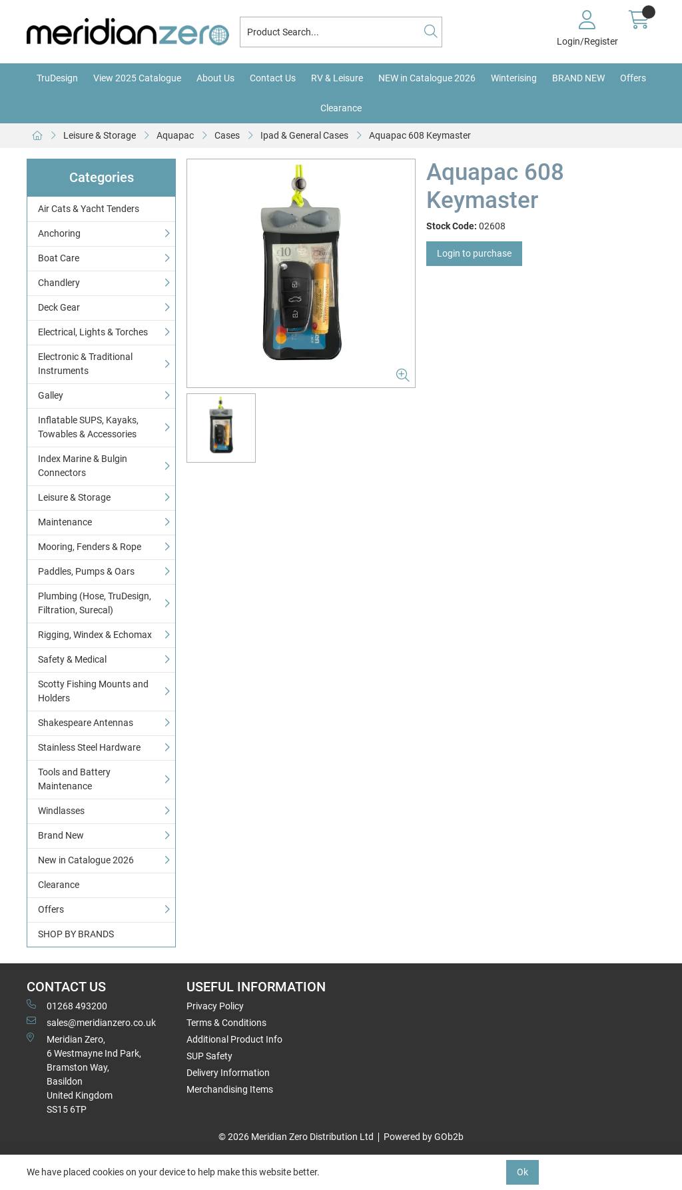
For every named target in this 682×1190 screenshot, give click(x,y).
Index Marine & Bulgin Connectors (82, 465)
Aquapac (175, 135)
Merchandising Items (229, 1089)
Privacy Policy (215, 1006)
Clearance (341, 108)
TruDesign (57, 78)
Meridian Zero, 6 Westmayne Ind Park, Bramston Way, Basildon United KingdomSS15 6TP (84, 1074)
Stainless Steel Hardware (89, 747)
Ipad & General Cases (304, 135)
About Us (215, 78)
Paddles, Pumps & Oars (86, 571)
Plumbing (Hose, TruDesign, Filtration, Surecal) (94, 603)
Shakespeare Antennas (85, 722)
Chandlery (59, 282)
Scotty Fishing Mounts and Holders (93, 691)
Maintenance (65, 522)
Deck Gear (59, 307)
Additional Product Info (234, 1039)
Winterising (514, 78)
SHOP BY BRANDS (76, 934)
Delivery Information (228, 1072)
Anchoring (59, 233)
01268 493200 (67, 1005)
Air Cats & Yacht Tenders (88, 208)
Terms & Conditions (226, 1022)
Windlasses (61, 810)
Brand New (61, 835)
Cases (227, 135)
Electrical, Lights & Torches (93, 332)
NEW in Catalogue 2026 (427, 78)
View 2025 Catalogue (137, 78)
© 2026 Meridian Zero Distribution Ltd (296, 1136)
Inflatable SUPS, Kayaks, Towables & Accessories (88, 427)
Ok (522, 1172)
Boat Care (58, 258)
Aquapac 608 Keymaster (420, 135)
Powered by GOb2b (424, 1136)
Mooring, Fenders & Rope (89, 546)
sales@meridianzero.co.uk (91, 1022)
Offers (633, 78)
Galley (50, 395)
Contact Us (273, 78)
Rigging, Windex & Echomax (95, 634)
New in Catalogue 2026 (86, 860)
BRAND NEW (578, 78)
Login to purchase (474, 253)
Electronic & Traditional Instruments (85, 363)
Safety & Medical (72, 659)
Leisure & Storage (99, 135)
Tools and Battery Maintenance (74, 779)
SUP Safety (209, 1056)
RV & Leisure (337, 78)
